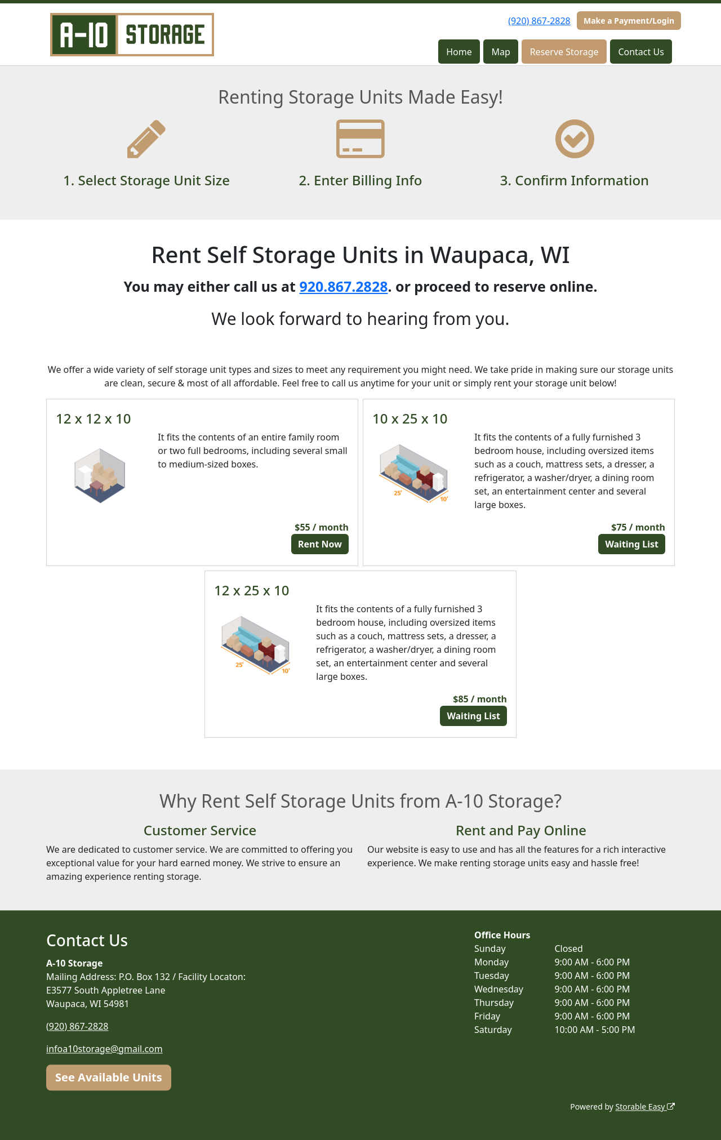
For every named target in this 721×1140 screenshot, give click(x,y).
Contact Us (641, 52)
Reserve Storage (564, 52)
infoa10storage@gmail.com (104, 1049)
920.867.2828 (343, 286)
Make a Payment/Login (629, 20)
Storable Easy (645, 1106)
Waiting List (631, 544)
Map (501, 52)
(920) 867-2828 (539, 21)
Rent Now (320, 544)
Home (459, 52)
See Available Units (108, 1077)
